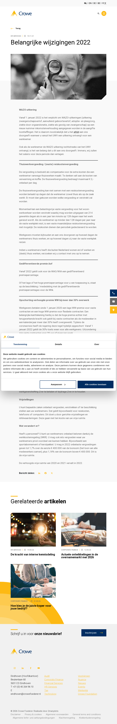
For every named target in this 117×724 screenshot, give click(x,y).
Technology (50, 693)
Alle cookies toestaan (95, 384)
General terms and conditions (87, 714)
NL (85, 3)
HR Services (50, 686)
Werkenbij (83, 690)
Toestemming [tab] (20, 344)
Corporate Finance (53, 679)
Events (81, 686)
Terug (18, 28)
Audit (47, 676)
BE (99, 3)
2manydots (53, 711)
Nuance (82, 679)
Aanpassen (58, 384)
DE (94, 3)
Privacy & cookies (33, 714)
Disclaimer (16, 714)
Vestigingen (84, 676)
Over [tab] (96, 344)
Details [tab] (58, 344)
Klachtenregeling (67, 718)
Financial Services (53, 683)
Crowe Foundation (87, 693)
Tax (46, 690)
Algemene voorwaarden (57, 714)
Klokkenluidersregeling (89, 718)
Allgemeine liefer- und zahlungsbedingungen (34, 718)
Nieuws (82, 683)
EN (90, 3)
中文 (104, 3)
